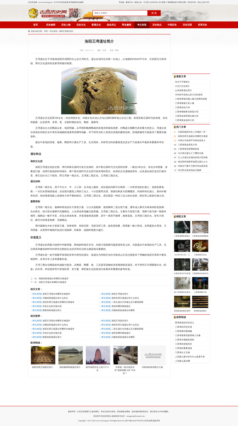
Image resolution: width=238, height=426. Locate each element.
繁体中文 (129, 2)
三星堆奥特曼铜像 (183, 331)
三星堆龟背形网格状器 (188, 149)
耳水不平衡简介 (182, 82)
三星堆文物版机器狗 (184, 340)
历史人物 (65, 25)
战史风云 (111, 25)
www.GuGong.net (102, 421)
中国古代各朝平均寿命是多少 (192, 140)
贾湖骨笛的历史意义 (184, 323)
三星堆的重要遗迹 (183, 348)
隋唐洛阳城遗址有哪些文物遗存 (54, 278)
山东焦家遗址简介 (183, 90)
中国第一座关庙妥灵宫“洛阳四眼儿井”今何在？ (125, 360)
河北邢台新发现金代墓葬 (189, 170)
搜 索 (154, 13)
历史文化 (81, 25)
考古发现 (141, 25)
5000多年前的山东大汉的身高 (189, 95)
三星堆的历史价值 (183, 327)
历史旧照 (187, 25)
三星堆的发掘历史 (183, 344)
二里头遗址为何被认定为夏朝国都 (127, 302)
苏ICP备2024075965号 (134, 421)
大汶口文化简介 (182, 86)
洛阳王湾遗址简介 (66, 31)
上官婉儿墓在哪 (182, 361)
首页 (35, 25)
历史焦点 (157, 25)
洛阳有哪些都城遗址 (121, 306)
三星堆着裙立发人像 (184, 103)
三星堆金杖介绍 (182, 107)
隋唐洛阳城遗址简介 (52, 310)
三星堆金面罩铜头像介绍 (186, 116)
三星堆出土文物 (182, 352)
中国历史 (172, 25)
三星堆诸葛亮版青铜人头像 (188, 335)
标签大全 (138, 2)
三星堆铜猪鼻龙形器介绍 (186, 112)
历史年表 (192, 2)
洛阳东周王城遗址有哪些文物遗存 (58, 302)
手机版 (121, 2)
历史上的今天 (202, 2)
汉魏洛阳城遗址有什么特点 (55, 298)
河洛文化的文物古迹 (52, 306)
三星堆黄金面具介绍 (184, 120)
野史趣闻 (126, 25)
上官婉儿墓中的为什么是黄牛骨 (190, 357)
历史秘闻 (50, 25)
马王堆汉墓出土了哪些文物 (190, 153)
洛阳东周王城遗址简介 (42, 357)
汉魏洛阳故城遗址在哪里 (123, 310)
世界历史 (202, 25)
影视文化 (96, 25)
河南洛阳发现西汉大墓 (152, 357)
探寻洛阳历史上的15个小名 (97, 358)
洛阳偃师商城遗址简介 (70, 357)
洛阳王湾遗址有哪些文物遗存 (52, 282)
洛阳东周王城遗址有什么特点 (125, 298)
